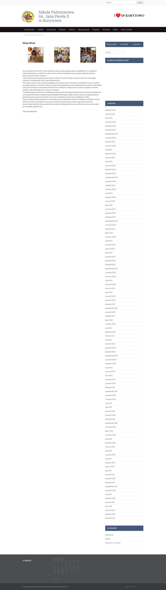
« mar (56, 578)
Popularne (111, 44)
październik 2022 (111, 268)
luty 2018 (108, 451)
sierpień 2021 (110, 316)
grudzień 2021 (110, 300)
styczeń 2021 (110, 344)
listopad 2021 (110, 304)
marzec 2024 (110, 201)
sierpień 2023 (110, 229)
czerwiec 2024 (110, 189)
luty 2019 (108, 407)
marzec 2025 (110, 158)
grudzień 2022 (110, 261)
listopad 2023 (110, 217)
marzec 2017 (110, 466)
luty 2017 (108, 471)
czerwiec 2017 (110, 455)
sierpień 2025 (110, 142)
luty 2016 (108, 506)
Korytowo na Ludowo (113, 543)
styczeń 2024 (110, 209)
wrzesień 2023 (110, 225)
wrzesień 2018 (110, 427)
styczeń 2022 (110, 296)
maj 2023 (108, 241)
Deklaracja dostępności (34, 35)
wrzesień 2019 (110, 395)
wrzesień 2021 (110, 312)
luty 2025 (108, 161)
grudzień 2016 (110, 478)
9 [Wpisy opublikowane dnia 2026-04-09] (66, 566)
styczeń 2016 (110, 510)
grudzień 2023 (110, 213)
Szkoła (41, 29)
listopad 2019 (110, 387)
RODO (115, 29)
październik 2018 (111, 423)
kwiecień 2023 (110, 245)
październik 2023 (111, 221)
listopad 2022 (110, 264)
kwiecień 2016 (110, 498)
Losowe (136, 44)
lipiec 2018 (109, 431)
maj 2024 (108, 193)
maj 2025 (108, 150)
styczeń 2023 (110, 257)
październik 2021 (111, 308)
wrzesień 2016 (110, 490)
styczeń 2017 (110, 474)
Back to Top (130, 587)
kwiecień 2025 (110, 153)
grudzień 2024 (110, 169)
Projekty (96, 29)
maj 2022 (108, 280)
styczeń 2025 (110, 165)
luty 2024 (108, 205)
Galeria (72, 29)
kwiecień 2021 (110, 332)
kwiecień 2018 (110, 443)
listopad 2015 (110, 518)
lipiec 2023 (109, 233)
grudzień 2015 (110, 514)
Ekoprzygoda (83, 29)
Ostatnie (124, 44)
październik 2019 (111, 391)
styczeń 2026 (110, 122)
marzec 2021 (110, 336)
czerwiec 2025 (110, 146)
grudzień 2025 (110, 126)
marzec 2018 (110, 447)
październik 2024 (111, 177)
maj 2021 (108, 328)
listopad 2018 (110, 419)
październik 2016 (111, 486)
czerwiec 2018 (110, 435)
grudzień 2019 (110, 383)
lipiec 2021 (109, 320)
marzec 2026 (110, 114)
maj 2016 (108, 494)
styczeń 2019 (110, 411)
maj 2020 (108, 368)
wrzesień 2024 (110, 181)
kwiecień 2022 (110, 284)
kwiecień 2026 (110, 110)
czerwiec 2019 (110, 399)
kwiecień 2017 (110, 463)
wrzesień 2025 (110, 138)
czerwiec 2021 (110, 324)
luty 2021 (108, 340)
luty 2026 (108, 118)
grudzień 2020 (110, 348)
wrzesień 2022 (110, 272)
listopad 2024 (110, 173)
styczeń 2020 (110, 379)
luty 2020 (108, 375)
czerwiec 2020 (110, 363)
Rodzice (62, 29)
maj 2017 (108, 459)
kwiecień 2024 (110, 197)
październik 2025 (111, 134)
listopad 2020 (110, 352)
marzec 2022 (110, 288)
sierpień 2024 (110, 185)
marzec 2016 (110, 502)
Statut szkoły (126, 29)
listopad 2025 (110, 130)
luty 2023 (108, 253)
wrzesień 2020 (110, 360)
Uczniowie (51, 29)
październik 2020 (111, 356)
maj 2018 (108, 439)
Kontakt (106, 29)
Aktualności (29, 29)
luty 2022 (108, 292)
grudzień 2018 (110, 415)
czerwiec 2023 (110, 237)
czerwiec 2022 (110, 276)
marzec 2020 (110, 371)
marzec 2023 (110, 249)
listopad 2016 (110, 482)
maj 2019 (108, 403)
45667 (127, 60)
